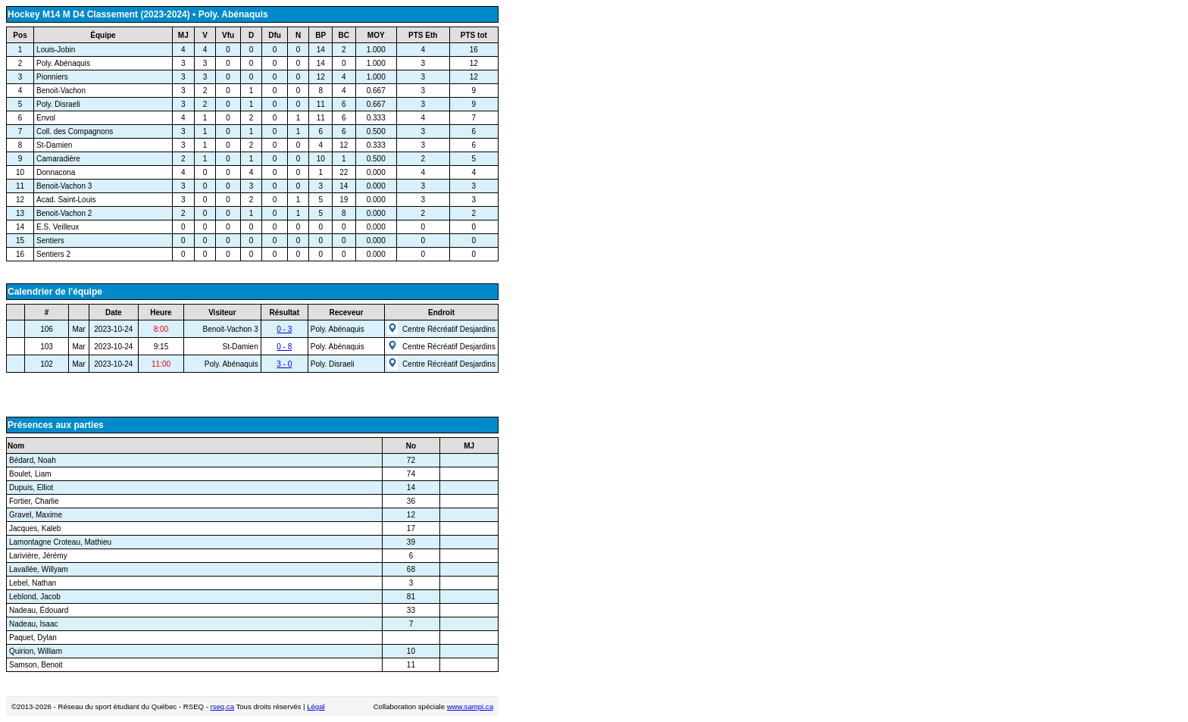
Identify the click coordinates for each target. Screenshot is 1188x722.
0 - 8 (284, 346)
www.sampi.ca (470, 706)
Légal (315, 706)
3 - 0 (284, 364)
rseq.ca (222, 706)
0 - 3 (284, 329)
